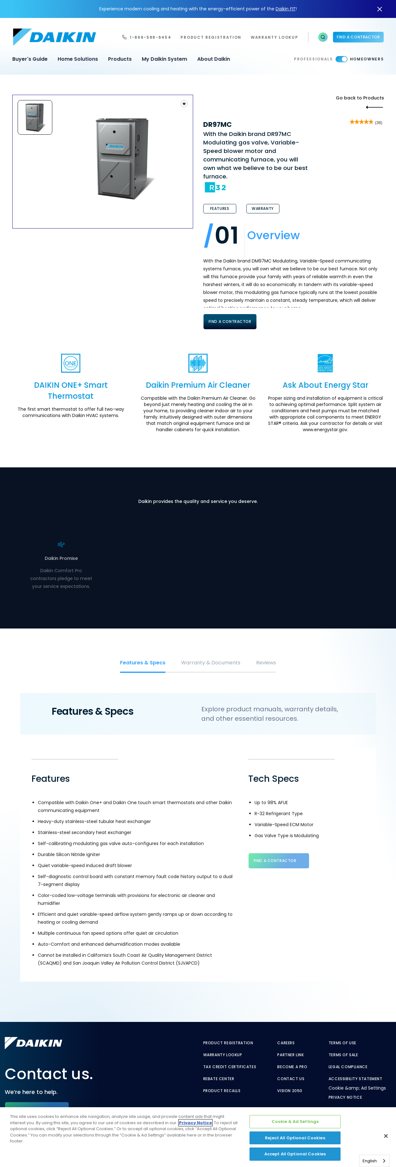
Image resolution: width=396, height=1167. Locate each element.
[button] (323, 37)
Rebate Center (218, 1079)
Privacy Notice (345, 1097)
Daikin (286, 9)
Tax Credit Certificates (229, 1067)
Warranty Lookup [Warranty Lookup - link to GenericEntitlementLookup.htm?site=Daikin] (222, 1055)
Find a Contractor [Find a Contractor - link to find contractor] (275, 860)
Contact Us (290, 1079)
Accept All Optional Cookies (295, 1154)
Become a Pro (292, 1067)
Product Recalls (222, 1091)
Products (120, 59)
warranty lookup (274, 37)
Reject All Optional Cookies (295, 1138)
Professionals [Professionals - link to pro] (313, 59)
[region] (198, 1137)
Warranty (263, 208)
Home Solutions (78, 59)
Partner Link (290, 1055)
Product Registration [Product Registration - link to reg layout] (228, 1043)
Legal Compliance (348, 1067)
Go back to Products (360, 98)
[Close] (386, 1136)
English (370, 1161)
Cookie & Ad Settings (295, 1122)
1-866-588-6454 (150, 37)
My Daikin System (164, 59)
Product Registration (211, 37)
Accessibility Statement (355, 1079)
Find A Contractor (230, 321)
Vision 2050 (289, 1091)
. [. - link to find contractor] (73, 569)
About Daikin (213, 59)
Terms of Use (342, 1043)
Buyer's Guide (30, 59)
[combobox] (374, 1161)
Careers (286, 1043)
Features (219, 208)
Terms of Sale (343, 1055)
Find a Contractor (358, 37)
